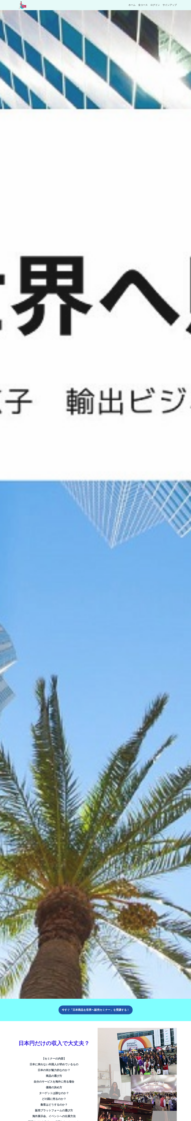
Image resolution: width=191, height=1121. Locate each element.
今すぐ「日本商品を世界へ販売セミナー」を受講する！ (95, 1010)
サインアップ (170, 5)
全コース (143, 5)
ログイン (155, 5)
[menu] (151, 5)
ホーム (132, 5)
